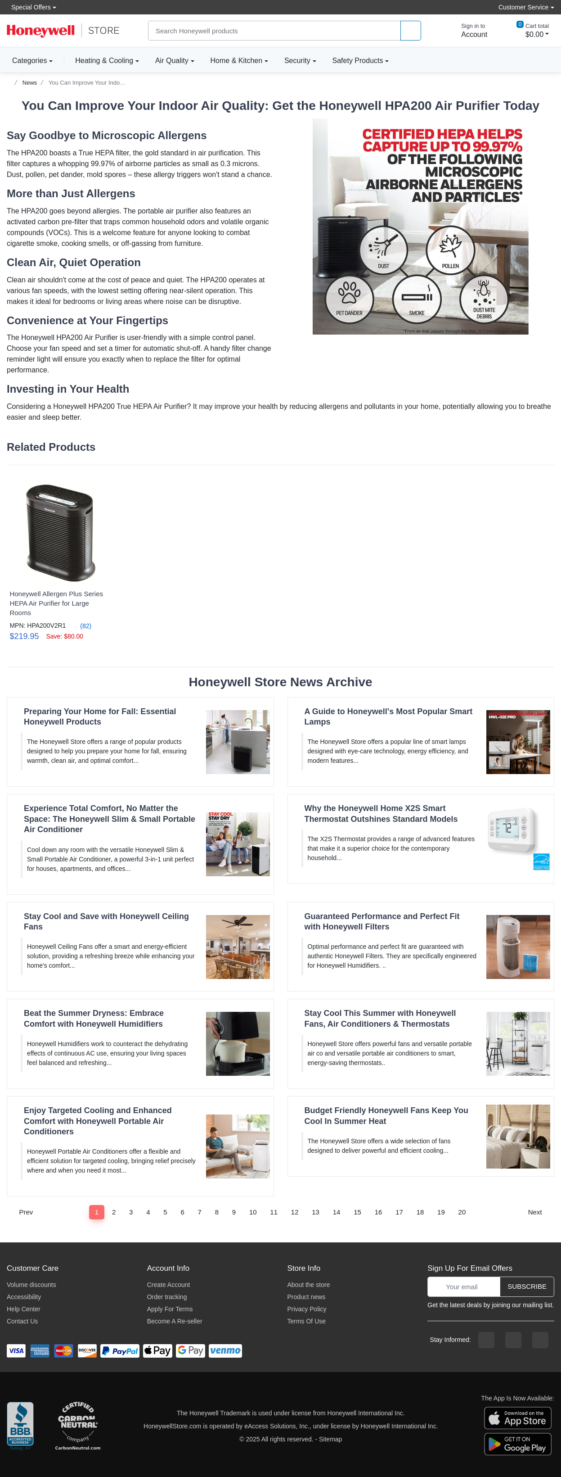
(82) (80, 625)
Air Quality (171, 60)
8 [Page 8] (217, 1212)
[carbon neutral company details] (77, 1426)
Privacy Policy (306, 1309)
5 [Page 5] (165, 1212)
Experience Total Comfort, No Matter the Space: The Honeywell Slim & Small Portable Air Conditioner (109, 819)
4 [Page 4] (148, 1212)
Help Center (23, 1309)
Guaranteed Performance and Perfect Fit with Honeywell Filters (382, 921)
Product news (306, 1296)
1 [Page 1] (97, 1212)
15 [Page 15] (357, 1212)
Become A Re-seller (174, 1321)
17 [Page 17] (399, 1212)
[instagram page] (513, 1340)
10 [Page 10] (253, 1212)
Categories (27, 60)
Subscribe (527, 1286)
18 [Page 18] (420, 1212)
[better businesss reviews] (20, 1426)
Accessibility (24, 1296)
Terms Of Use (306, 1321)
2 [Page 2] (114, 1212)
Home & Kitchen (237, 60)
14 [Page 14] (337, 1212)
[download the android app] (518, 1443)
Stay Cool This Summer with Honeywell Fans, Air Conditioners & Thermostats (380, 1018)
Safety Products (357, 60)
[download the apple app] (518, 1417)
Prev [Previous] (23, 1212)
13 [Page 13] (315, 1212)
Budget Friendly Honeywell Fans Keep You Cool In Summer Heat (386, 1115)
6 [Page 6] (182, 1212)
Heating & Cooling (104, 60)
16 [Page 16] (378, 1212)
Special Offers (29, 7)
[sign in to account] (468, 30)
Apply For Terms (170, 1309)
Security (297, 60)
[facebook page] (486, 1340)
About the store (308, 1284)
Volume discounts (31, 1284)
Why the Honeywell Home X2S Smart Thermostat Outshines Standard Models (381, 813)
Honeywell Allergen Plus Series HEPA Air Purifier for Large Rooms (56, 603)
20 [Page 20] (462, 1212)
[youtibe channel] (540, 1340)
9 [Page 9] (234, 1212)
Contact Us (22, 1321)
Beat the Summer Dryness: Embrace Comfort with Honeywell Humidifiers (94, 1018)
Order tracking (167, 1296)
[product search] (410, 31)
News (29, 82)
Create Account (168, 1284)
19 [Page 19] (441, 1212)
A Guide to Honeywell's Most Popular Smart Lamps (389, 716)
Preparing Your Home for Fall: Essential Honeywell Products (100, 716)
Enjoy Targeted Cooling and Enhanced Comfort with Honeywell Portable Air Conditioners (98, 1121)
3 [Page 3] (131, 1212)
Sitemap (330, 1439)
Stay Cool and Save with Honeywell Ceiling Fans (106, 921)
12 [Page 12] (295, 1212)
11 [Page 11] (274, 1212)
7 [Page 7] (200, 1212)
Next (538, 1212)
